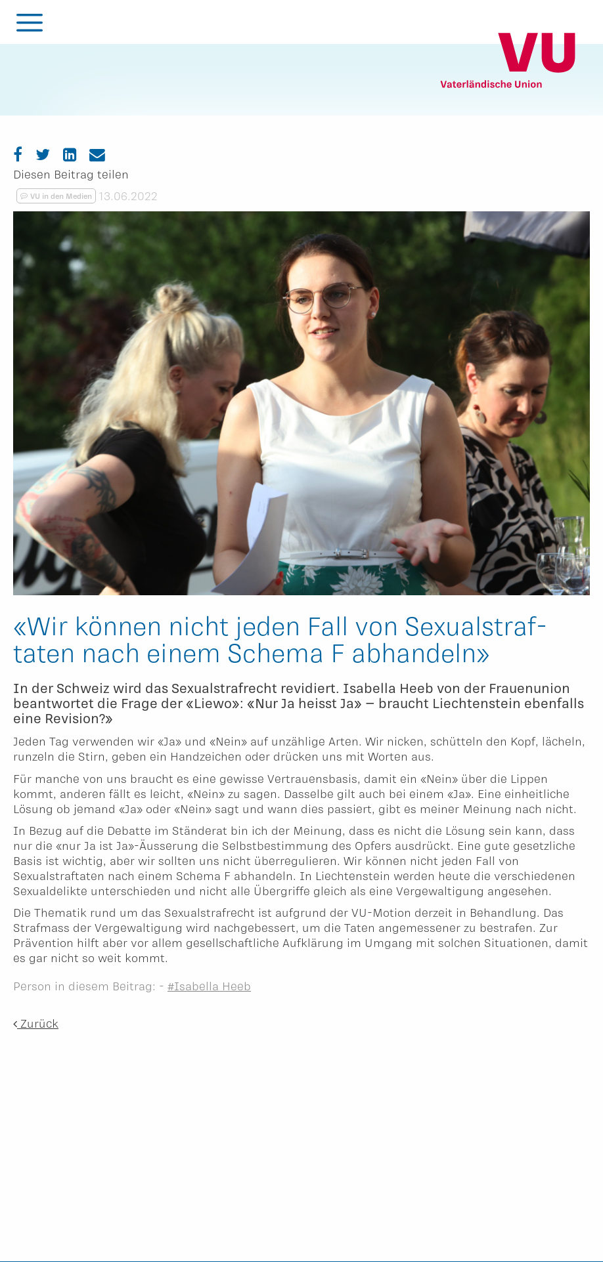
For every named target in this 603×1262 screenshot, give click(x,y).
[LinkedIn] (69, 153)
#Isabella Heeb (209, 985)
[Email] (97, 153)
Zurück (35, 1023)
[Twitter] (42, 153)
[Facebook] (17, 153)
